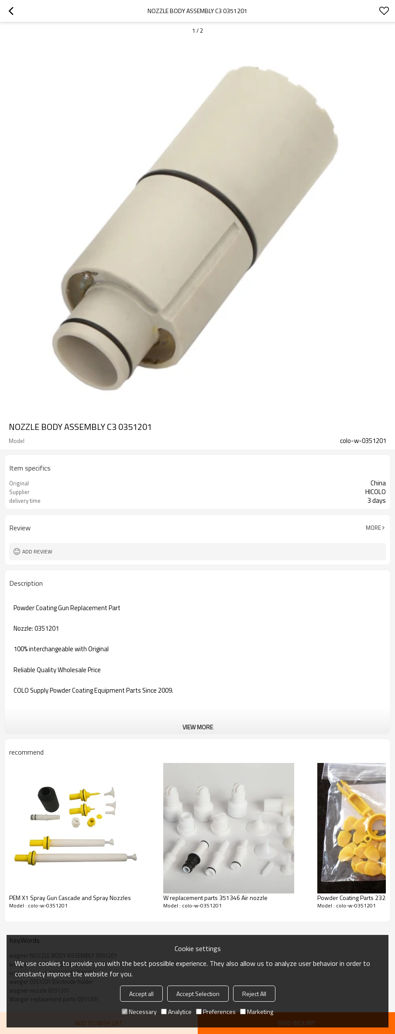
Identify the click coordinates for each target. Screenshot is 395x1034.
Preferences (216, 1011)
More (373, 527)
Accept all (141, 993)
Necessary (139, 1011)
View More (197, 727)
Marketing (256, 1011)
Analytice (176, 1011)
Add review (37, 551)
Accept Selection (198, 993)
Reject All (254, 993)
